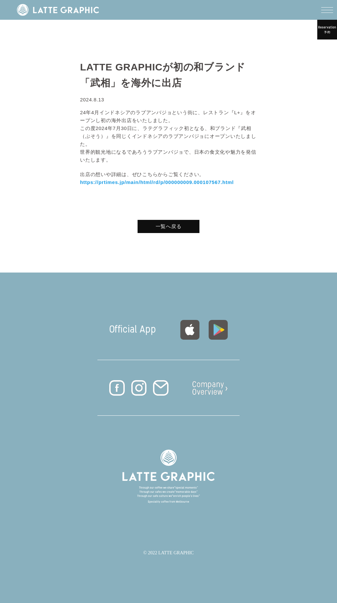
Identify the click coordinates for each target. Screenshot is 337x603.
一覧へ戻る (169, 226)
